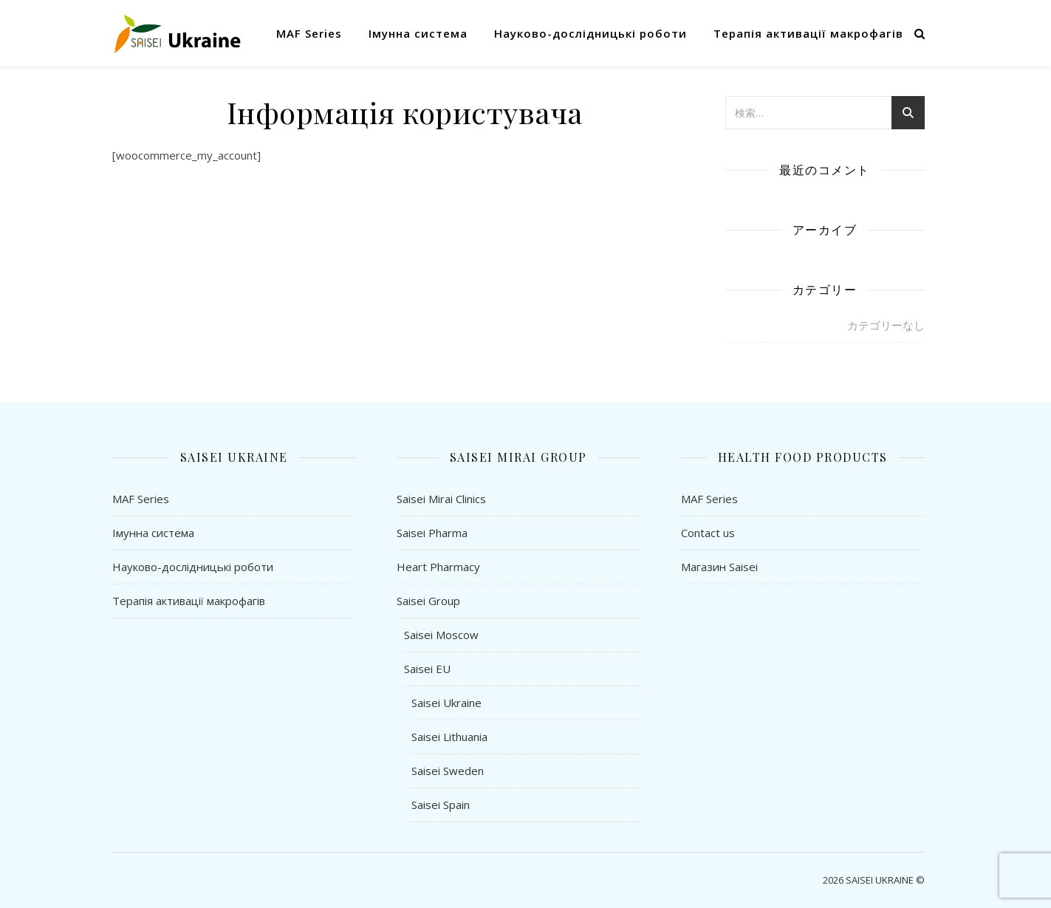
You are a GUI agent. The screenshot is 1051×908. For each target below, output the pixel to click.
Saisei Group (428, 600)
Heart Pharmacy (438, 566)
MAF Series (309, 33)
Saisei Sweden (447, 770)
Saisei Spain (440, 804)
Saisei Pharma (432, 532)
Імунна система (418, 33)
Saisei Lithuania (449, 736)
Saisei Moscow (441, 634)
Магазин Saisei (719, 566)
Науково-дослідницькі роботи (590, 33)
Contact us (708, 532)
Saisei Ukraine (446, 702)
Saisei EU (427, 668)
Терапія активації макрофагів (808, 33)
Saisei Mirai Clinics (441, 498)
